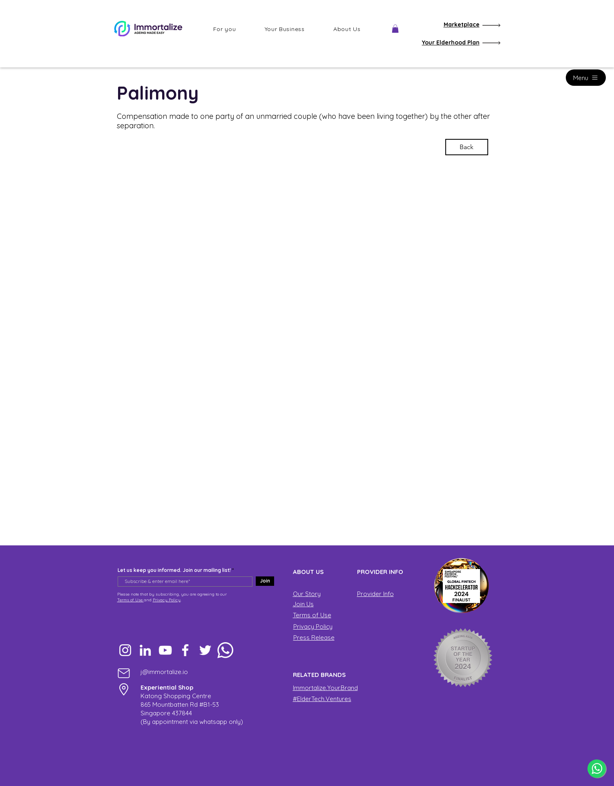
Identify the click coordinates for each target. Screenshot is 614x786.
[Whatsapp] (225, 650)
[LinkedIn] (145, 650)
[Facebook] (185, 650)
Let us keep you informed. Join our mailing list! (174, 570)
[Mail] (124, 673)
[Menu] (586, 77)
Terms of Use (130, 600)
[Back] (466, 147)
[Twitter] (205, 650)
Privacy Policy (167, 600)
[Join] (265, 581)
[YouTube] (165, 650)
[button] (225, 29)
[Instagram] (125, 650)
